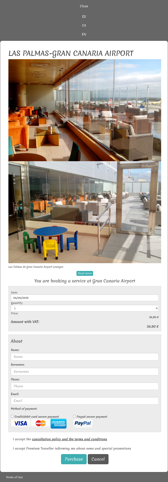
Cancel (98, 459)
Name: (15, 350)
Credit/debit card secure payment (39, 422)
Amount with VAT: (25, 321)
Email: (15, 394)
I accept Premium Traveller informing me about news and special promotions (72, 448)
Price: (14, 313)
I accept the (60, 439)
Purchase (74, 459)
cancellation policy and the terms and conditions (69, 439)
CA (84, 25)
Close (84, 6)
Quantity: (17, 303)
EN (84, 34)
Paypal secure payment (90, 422)
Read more (85, 273)
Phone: (15, 379)
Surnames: (18, 364)
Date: (14, 292)
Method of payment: (24, 409)
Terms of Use (14, 477)
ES (84, 16)
